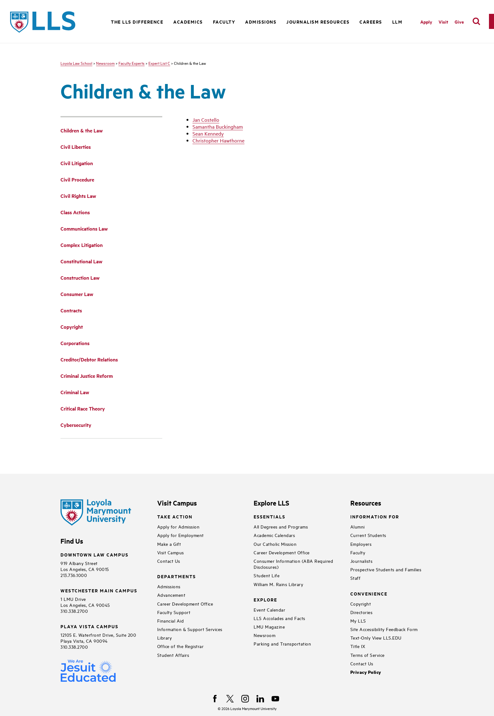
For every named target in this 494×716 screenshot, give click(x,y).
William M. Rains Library (278, 584)
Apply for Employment (180, 535)
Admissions (169, 586)
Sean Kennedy (208, 133)
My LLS (358, 621)
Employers (361, 544)
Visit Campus (170, 552)
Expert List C (159, 63)
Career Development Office (185, 604)
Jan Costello (205, 119)
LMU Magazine (269, 626)
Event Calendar (269, 610)
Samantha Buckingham (217, 126)
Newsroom (105, 63)
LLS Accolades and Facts (279, 618)
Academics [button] (188, 21)
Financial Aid (170, 621)
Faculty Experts (131, 63)
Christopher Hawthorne (218, 140)
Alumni (357, 526)
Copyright (360, 604)
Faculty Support (174, 612)
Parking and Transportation (282, 643)
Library (164, 637)
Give (459, 21)
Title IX (357, 646)
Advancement (171, 595)
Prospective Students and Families (386, 569)
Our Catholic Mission (275, 544)
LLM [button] (397, 21)
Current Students (368, 535)
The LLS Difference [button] (137, 21)
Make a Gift (169, 544)
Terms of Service (367, 655)
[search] (476, 21)
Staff (355, 578)
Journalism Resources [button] (317, 21)
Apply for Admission (178, 526)
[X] (230, 698)
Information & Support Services (189, 629)
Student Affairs (173, 655)
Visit (443, 21)
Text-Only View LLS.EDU (376, 637)
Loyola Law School (76, 63)
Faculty (357, 552)
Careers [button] (370, 21)
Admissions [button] (260, 21)
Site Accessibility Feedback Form (384, 629)
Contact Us (168, 561)
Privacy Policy (365, 672)
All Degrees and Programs (281, 526)
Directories (361, 612)
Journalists (361, 561)
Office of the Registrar (180, 646)
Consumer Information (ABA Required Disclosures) (293, 564)
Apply (426, 21)
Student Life (266, 575)
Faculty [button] (224, 21)
